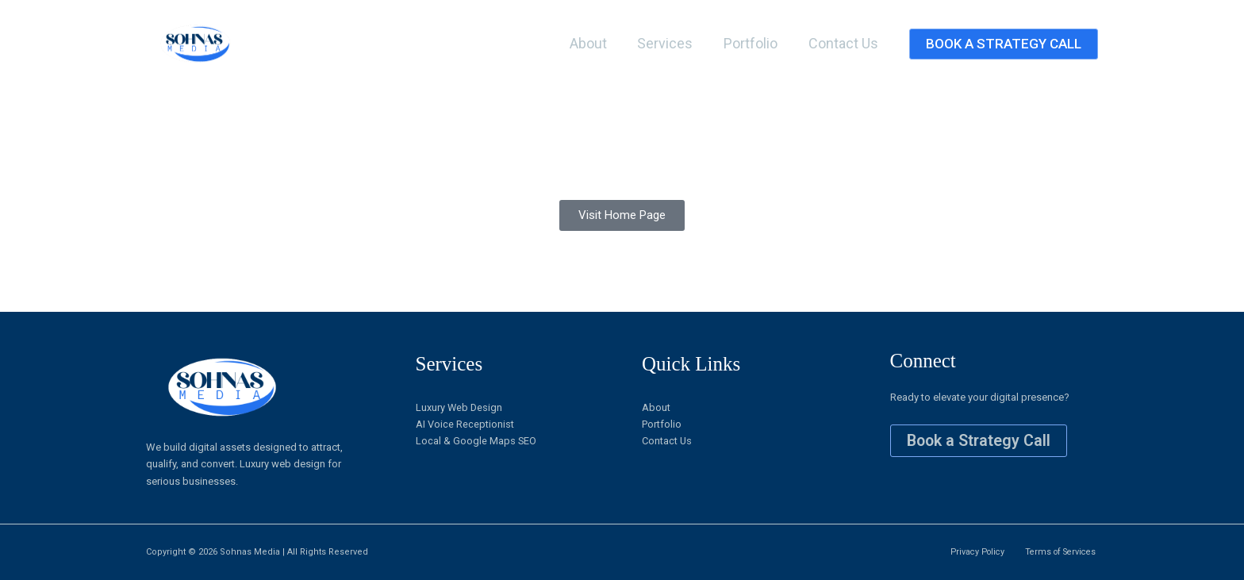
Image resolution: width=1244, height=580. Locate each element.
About (595, 43)
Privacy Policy (974, 552)
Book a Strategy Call (980, 441)
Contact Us (844, 43)
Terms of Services (1059, 552)
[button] (1003, 44)
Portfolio (754, 43)
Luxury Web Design (460, 407)
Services (670, 43)
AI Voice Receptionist (465, 425)
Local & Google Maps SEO (476, 441)
